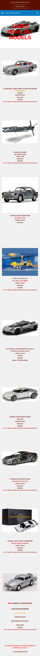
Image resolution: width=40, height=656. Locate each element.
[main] (20, 31)
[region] (20, 5)
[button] (2, 13)
